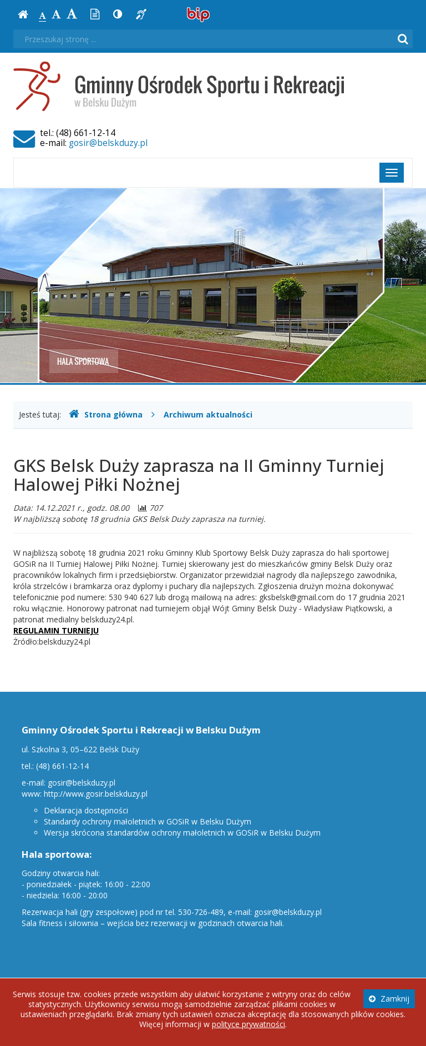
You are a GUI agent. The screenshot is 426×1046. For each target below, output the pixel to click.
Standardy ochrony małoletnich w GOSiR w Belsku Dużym (147, 821)
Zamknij (389, 998)
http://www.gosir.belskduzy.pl (96, 793)
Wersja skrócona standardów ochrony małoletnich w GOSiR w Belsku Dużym (182, 832)
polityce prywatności (248, 1024)
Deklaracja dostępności (86, 810)
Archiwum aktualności (208, 414)
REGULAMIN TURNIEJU (56, 630)
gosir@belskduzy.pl (108, 143)
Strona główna (106, 414)
